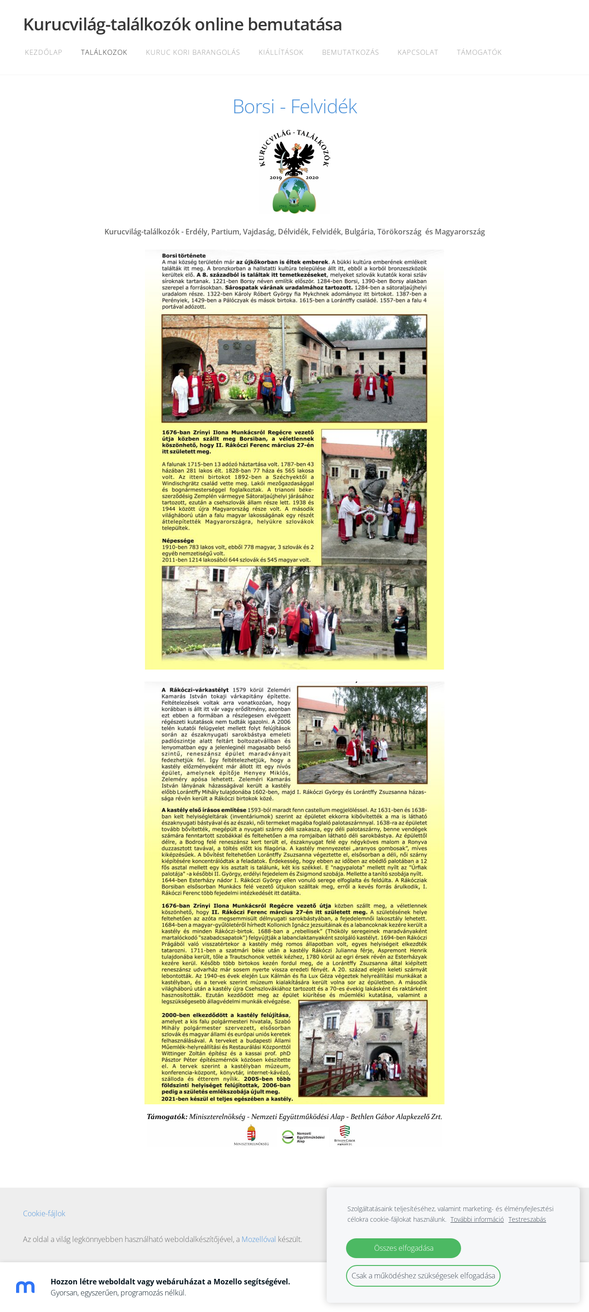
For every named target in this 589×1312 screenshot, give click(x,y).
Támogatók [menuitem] (479, 52)
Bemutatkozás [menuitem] (350, 52)
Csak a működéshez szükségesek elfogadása (423, 1276)
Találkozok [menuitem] (104, 52)
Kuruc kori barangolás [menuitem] (193, 52)
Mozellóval (259, 1239)
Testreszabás (527, 1219)
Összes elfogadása (403, 1248)
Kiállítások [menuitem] (281, 52)
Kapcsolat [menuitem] (418, 52)
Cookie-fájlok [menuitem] (44, 1213)
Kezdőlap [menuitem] (44, 52)
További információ (477, 1219)
